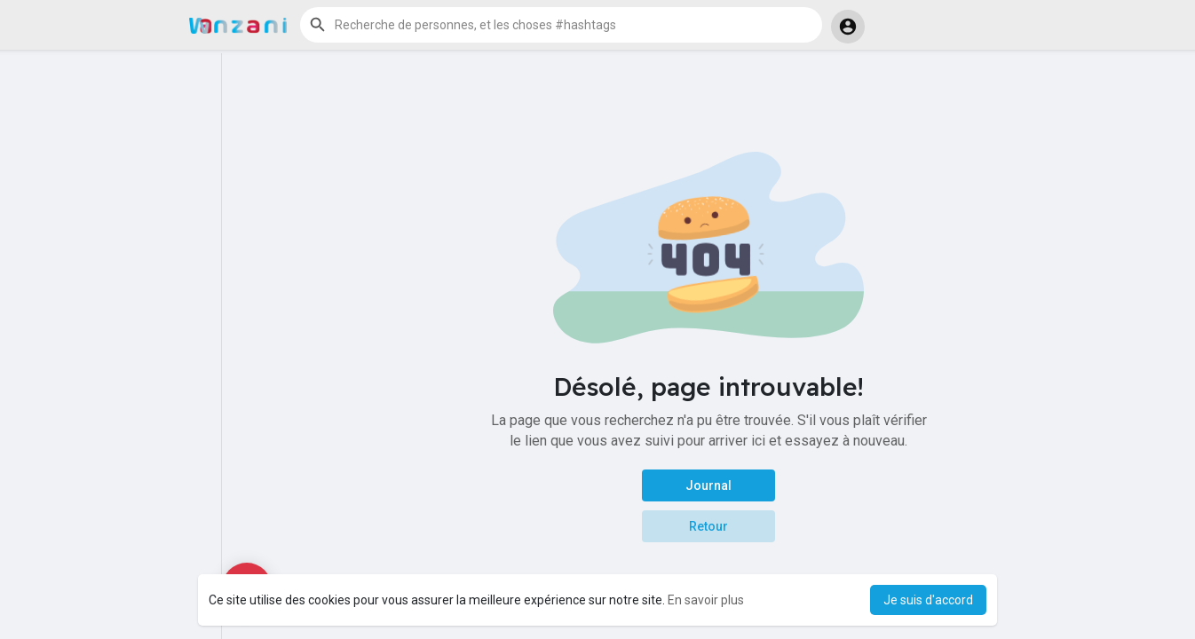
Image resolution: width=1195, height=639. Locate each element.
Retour (708, 526)
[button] (561, 25)
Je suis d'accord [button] (928, 600)
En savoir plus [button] (706, 600)
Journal (708, 485)
